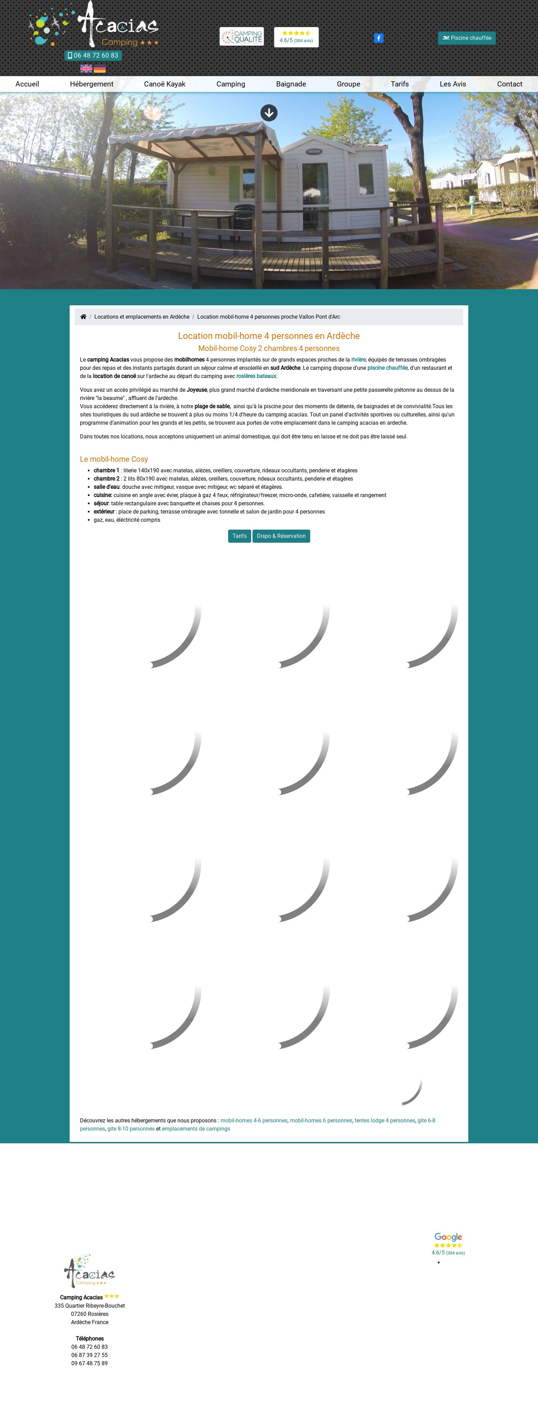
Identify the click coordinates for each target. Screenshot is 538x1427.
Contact (510, 84)
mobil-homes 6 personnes (321, 1120)
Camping (231, 84)
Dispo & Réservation (281, 536)
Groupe (348, 84)
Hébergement (92, 84)
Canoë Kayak (165, 84)
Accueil (27, 84)
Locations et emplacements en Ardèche (141, 317)
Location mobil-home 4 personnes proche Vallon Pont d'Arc (268, 317)
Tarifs (400, 84)
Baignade (291, 84)
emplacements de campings (196, 1128)
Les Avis (453, 84)
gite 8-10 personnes (131, 1128)
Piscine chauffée (467, 38)
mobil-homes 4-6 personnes (254, 1120)
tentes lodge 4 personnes (385, 1120)
